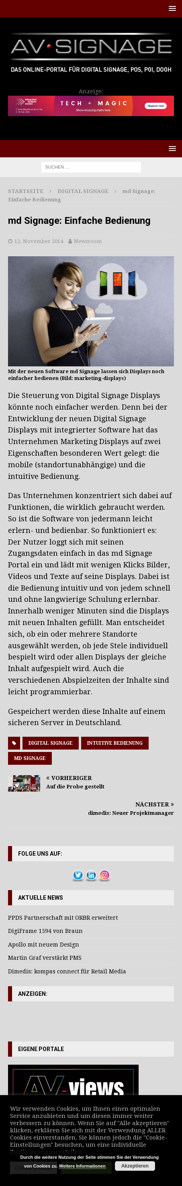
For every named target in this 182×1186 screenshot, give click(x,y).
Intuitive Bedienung (115, 743)
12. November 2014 (38, 241)
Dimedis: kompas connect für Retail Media (67, 971)
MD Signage (30, 758)
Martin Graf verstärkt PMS (45, 958)
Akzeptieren (135, 1166)
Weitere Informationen (82, 1166)
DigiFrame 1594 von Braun (45, 931)
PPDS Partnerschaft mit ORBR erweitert (63, 918)
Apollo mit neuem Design (43, 944)
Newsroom (88, 241)
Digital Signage (51, 743)
